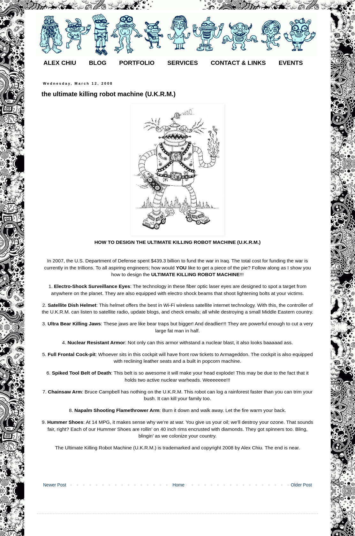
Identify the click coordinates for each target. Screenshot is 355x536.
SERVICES (182, 62)
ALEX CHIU (59, 62)
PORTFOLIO (137, 62)
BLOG (97, 62)
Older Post (301, 484)
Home (178, 484)
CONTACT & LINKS (238, 62)
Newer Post (54, 484)
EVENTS (291, 62)
